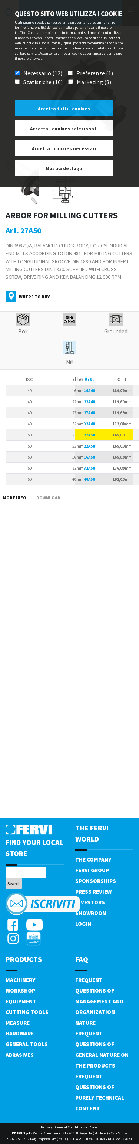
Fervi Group (92, 870)
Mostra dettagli (64, 168)
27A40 (89, 412)
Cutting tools (27, 1011)
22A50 (89, 446)
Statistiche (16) (43, 82)
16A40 (89, 390)
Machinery (20, 979)
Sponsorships (95, 880)
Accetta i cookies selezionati (64, 129)
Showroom (91, 913)
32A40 (89, 424)
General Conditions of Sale (76, 1127)
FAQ (81, 959)
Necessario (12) (42, 73)
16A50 (89, 457)
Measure (18, 1022)
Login (83, 923)
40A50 (89, 479)
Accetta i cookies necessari (64, 148)
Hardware (20, 1033)
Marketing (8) (94, 82)
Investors (90, 902)
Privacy (47, 1127)
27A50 (89, 435)
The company (93, 859)
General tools (27, 1044)
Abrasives (20, 1054)
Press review (93, 891)
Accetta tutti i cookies (64, 109)
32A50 (89, 468)
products (24, 959)
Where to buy (34, 296)
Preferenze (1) (94, 73)
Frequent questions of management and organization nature (99, 1001)
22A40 (89, 401)
